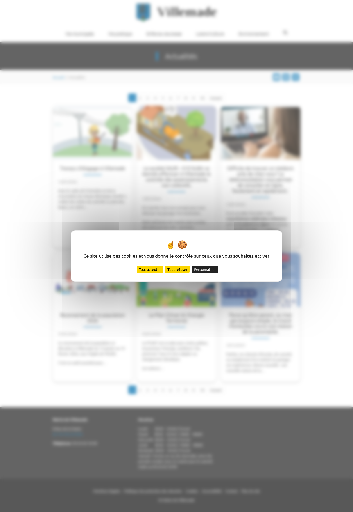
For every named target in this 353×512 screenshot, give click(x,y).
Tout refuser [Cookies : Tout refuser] (177, 269)
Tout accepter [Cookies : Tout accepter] (150, 269)
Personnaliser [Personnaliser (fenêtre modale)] (205, 269)
